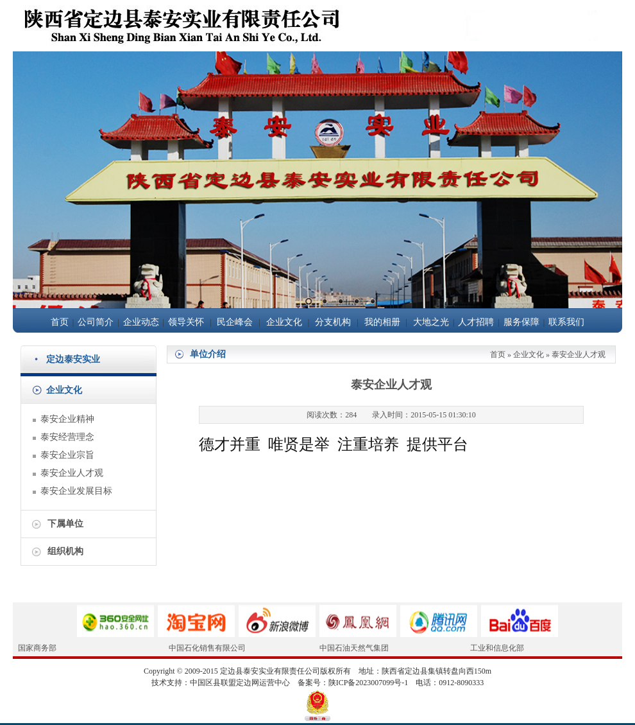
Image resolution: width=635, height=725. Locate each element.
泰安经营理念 (67, 437)
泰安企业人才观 (71, 473)
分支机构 (333, 322)
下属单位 (65, 523)
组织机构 (65, 551)
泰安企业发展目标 (76, 491)
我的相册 (382, 322)
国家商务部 (37, 647)
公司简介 (96, 322)
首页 (60, 322)
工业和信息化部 (497, 647)
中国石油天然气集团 (354, 647)
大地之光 (431, 322)
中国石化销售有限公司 (207, 647)
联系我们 (566, 322)
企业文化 (284, 322)
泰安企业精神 (67, 419)
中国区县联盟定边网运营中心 (240, 682)
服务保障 (521, 322)
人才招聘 (476, 322)
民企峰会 (235, 322)
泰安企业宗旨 (67, 455)
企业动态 (141, 322)
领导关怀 (186, 322)
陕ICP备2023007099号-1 (368, 682)
